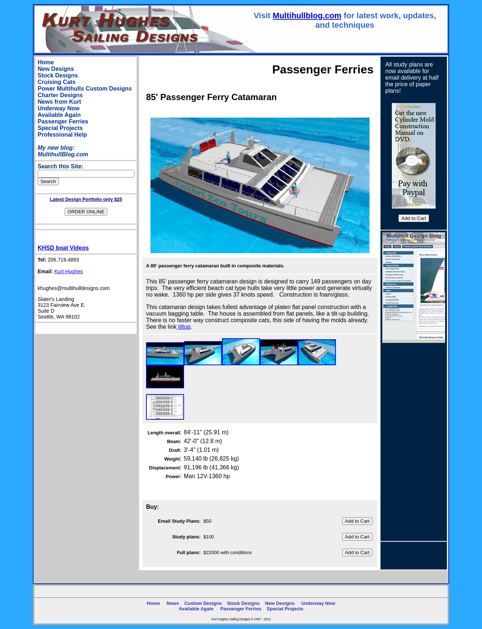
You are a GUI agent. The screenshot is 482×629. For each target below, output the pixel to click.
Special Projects (60, 128)
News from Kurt (59, 102)
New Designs (56, 69)
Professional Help (62, 134)
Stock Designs (58, 75)
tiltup (184, 327)
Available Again (59, 115)
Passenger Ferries (63, 121)
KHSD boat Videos (63, 248)
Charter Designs (60, 95)
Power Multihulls (61, 88)
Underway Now (59, 108)
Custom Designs (109, 88)
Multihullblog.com (307, 15)
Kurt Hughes (68, 271)
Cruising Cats (57, 82)
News (173, 603)
